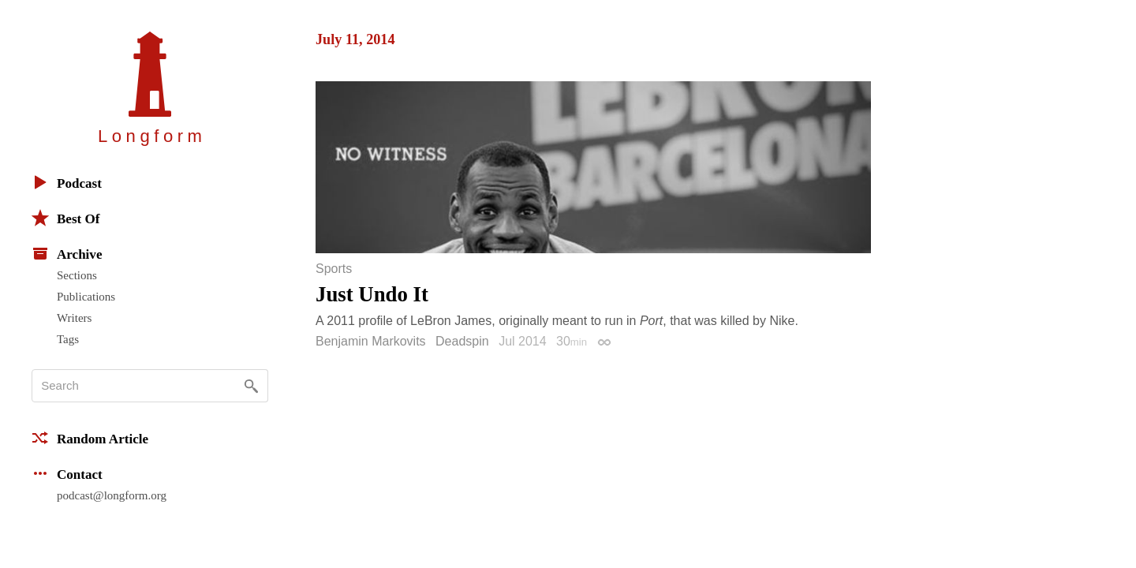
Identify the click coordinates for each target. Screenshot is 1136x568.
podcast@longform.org (111, 495)
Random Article (90, 438)
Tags (68, 339)
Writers (74, 318)
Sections (77, 275)
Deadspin (462, 341)
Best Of (65, 217)
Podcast (67, 182)
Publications (86, 296)
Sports (334, 269)
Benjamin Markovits (371, 341)
